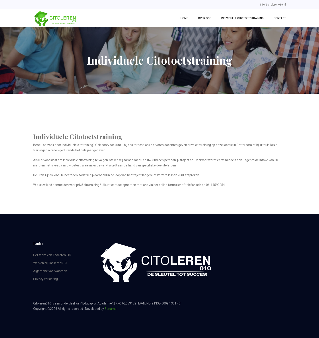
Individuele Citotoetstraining (242, 18)
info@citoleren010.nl (273, 4)
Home (184, 18)
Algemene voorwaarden (50, 271)
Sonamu (111, 308)
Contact (280, 18)
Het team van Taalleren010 (52, 255)
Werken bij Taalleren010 (50, 263)
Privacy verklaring (45, 279)
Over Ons (204, 18)
